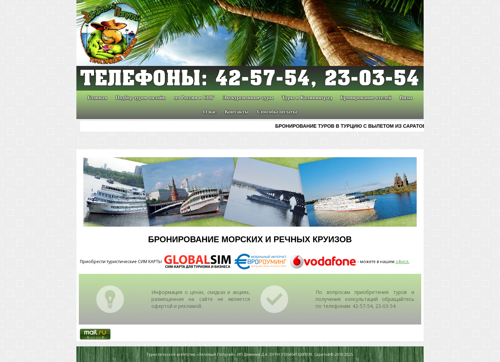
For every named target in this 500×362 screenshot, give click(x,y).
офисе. (402, 261)
